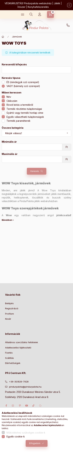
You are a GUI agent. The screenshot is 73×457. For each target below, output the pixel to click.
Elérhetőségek (12, 363)
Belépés (9, 303)
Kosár (8, 318)
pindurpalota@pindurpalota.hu (25, 386)
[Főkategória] (3, 36)
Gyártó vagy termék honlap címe (24, 112)
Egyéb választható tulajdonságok (25, 116)
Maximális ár (9, 154)
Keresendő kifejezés (14, 64)
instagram (13, 405)
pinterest (19, 405)
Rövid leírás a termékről (19, 104)
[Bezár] (69, 5)
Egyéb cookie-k (15, 436)
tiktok (33, 405)
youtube (26, 405)
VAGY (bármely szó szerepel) (23, 86)
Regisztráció (11, 308)
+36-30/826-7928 (68, 25)
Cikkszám (11, 100)
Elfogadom (34, 443)
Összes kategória (12, 127)
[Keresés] (31, 14)
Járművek (17, 36)
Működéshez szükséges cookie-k (25, 432)
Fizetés (9, 352)
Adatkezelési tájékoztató (18, 347)
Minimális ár (9, 141)
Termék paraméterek (18, 120)
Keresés (34, 171)
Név (8, 96)
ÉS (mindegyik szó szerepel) (22, 82)
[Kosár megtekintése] (50, 14)
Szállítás (9, 358)
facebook (6, 405)
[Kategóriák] (22, 14)
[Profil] (39, 14)
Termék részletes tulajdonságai (24, 108)
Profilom (9, 313)
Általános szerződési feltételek (21, 342)
